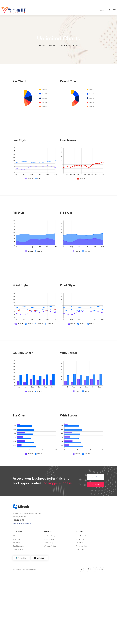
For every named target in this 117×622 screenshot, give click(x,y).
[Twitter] (81, 569)
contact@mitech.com (19, 516)
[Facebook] (88, 569)
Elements (53, 45)
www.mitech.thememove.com (22, 523)
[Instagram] (95, 569)
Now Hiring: (40, 2)
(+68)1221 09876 (18, 520)
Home (42, 45)
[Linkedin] (101, 569)
